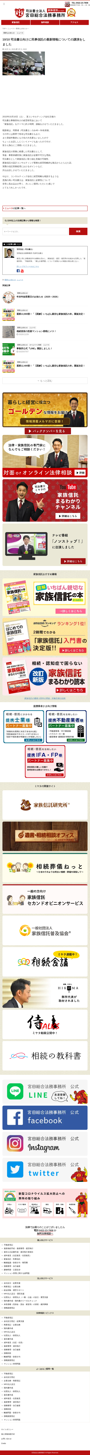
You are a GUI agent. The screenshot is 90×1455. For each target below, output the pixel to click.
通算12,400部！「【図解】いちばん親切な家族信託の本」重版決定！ (51, 366)
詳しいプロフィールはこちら (28, 266)
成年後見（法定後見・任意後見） (17, 1255)
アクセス (74, 22)
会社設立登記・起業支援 (14, 1321)
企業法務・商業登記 (12, 1381)
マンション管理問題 (12, 1364)
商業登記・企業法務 (12, 1287)
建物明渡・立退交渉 (12, 1270)
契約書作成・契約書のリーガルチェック (20, 1301)
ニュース (14, 208)
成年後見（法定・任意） (14, 1342)
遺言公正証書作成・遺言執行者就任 (18, 1252)
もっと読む (46, 380)
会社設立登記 (9, 1377)
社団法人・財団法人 (12, 1335)
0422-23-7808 (46, 1230)
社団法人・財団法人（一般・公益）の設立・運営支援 (26, 1297)
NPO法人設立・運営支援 (14, 1294)
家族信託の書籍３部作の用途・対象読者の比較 (45, 698)
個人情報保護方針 (8, 1434)
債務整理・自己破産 (12, 1266)
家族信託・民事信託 (12, 1259)
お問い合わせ (6, 1439)
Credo (3, 1443)
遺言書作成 (8, 1339)
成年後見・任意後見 (12, 1398)
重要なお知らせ (10, 280)
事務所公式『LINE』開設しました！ (34, 348)
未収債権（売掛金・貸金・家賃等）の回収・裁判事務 (26, 1304)
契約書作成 (8, 1328)
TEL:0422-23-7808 (80, 3)
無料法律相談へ (45, 1233)
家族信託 (16, 22)
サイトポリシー (7, 1429)
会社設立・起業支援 (12, 1283)
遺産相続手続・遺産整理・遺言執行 (18, 1248)
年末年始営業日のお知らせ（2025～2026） (38, 297)
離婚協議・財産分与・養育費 (16, 1263)
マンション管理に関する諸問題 (17, 1273)
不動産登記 (8, 1245)
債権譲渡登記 (9, 1308)
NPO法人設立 (9, 1332)
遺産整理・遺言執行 (12, 1346)
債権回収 (7, 1353)
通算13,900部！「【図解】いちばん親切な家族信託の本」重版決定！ (51, 314)
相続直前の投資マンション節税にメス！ (36, 331)
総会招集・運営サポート (14, 1290)
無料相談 (45, 22)
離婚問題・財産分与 (12, 1357)
